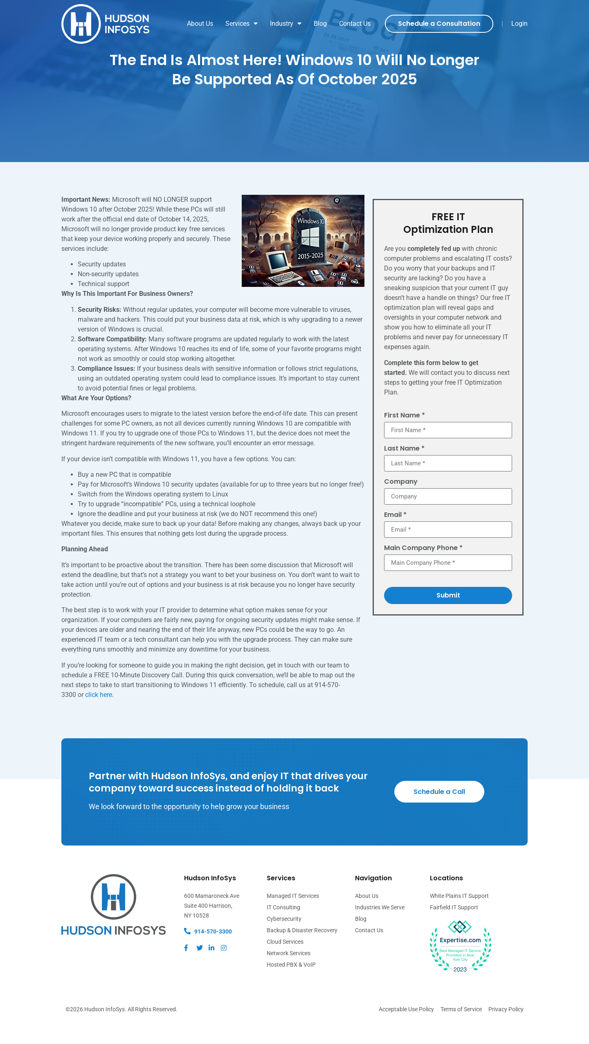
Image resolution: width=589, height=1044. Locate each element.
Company (401, 505)
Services (241, 24)
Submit (448, 620)
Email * (395, 538)
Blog (320, 23)
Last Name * (404, 471)
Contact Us (355, 23)
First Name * (404, 437)
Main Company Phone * (423, 572)
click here (98, 716)
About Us (200, 23)
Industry (285, 24)
